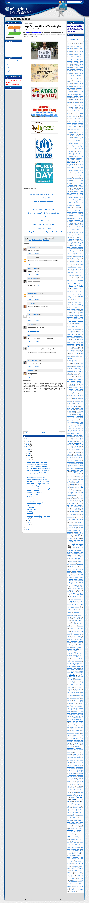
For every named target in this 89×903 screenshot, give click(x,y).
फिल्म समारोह (69, 564)
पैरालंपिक (70, 540)
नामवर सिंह (79, 505)
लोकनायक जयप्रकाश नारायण (76, 719)
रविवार (72, 672)
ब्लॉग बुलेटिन (18, 9)
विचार (73, 730)
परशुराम (70, 522)
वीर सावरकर (79, 779)
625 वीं (75, 240)
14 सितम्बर (81, 116)
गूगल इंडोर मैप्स (80, 395)
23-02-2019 (80, 180)
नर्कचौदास (81, 501)
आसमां (68, 305)
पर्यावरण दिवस (69, 524)
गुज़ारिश (81, 384)
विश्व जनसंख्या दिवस (77, 746)
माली (74, 645)
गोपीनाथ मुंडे (69, 398)
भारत (75, 610)
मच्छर (77, 623)
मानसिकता (79, 644)
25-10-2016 (79, 199)
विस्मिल (79, 778)
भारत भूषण (79, 610)
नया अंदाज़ (76, 501)
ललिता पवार (69, 711)
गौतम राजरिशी (79, 400)
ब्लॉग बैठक (74, 602)
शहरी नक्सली (69, 789)
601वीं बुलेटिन (69, 240)
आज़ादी (76, 296)
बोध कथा (74, 588)
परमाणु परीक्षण (80, 520)
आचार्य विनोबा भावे (78, 291)
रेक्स (78, 705)
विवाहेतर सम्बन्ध (80, 735)
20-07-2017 (76, 156)
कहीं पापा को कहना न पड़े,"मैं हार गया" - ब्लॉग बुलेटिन (39, 489)
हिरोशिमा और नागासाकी (73, 881)
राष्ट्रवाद (73, 690)
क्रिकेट (70, 373)
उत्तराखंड (70, 313)
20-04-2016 (79, 154)
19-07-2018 (71, 151)
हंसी (79, 863)
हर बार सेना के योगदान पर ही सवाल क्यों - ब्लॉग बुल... (39, 468)
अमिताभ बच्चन (70, 272)
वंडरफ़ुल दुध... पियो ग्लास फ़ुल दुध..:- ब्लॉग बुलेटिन (38, 516)
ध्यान (71, 498)
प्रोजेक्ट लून (81, 556)
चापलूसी (77, 408)
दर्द (82, 476)
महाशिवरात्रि (79, 636)
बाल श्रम (75, 579)
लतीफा (76, 709)
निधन (80, 506)
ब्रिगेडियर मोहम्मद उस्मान (73, 590)
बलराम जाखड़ (74, 571)
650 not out (71, 242)
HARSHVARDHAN (33, 360)
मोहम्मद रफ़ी (77, 660)
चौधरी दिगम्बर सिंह (70, 416)
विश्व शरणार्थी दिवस (38, 240)
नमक (68, 501)
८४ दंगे (72, 245)
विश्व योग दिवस (70, 765)
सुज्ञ (28, 346)
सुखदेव (68, 841)
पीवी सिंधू (81, 533)
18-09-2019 (73, 145)
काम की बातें (73, 350)
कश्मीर (72, 347)
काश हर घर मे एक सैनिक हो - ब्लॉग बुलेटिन (36, 472)
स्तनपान (68, 857)
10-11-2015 (79, 92)
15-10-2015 (79, 127)
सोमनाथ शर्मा (76, 852)
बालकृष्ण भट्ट (81, 579)
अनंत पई (73, 266)
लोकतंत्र (68, 719)
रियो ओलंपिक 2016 (72, 703)
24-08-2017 (76, 191)
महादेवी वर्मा (73, 633)
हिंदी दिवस (78, 875)
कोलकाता (69, 369)
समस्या (80, 820)
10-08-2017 (73, 92)
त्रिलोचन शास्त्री (79, 474)
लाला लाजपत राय (74, 713)
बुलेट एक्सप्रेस (74, 585)
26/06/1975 (69, 207)
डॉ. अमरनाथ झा (79, 457)
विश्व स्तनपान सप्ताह (72, 771)
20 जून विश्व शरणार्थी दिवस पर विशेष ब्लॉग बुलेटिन (38, 483)
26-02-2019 (76, 202)
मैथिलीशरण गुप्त (78, 656)
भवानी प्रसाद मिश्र (75, 609)
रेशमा (75, 706)
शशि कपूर (79, 787)
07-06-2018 (73, 75)
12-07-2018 (71, 108)
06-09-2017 (73, 72)
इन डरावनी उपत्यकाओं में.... (45, 198)
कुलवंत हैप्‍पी (71, 360)
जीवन (73, 438)
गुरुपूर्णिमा (69, 392)
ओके (70, 328)
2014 (27, 446)
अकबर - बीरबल (75, 259)
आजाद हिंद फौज (71, 294)
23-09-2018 (71, 185)
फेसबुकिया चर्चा (80, 564)
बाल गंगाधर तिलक (75, 577)
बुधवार (75, 583)
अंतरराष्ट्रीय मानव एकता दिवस (75, 250)
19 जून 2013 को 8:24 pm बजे (33, 309)
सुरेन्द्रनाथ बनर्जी (72, 845)
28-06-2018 (71, 216)
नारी (68, 506)
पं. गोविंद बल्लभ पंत (72, 514)
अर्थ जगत (81, 277)
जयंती (74, 432)
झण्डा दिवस (69, 444)
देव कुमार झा (8, 63)
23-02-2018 (74, 180)
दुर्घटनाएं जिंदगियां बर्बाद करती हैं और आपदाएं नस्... (38, 470)
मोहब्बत (72, 660)
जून (28, 461)
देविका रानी (69, 490)
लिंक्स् (78, 714)
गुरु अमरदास (81, 387)
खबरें (81, 373)
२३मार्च (72, 188)
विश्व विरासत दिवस (72, 768)
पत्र (77, 519)
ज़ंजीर (73, 419)
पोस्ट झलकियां (77, 541)
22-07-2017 (69, 177)
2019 (27, 438)
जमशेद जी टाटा (71, 428)
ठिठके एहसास (71, 452)
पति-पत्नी (73, 519)
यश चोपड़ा (77, 663)
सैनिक (70, 850)
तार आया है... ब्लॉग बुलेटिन (33, 490)
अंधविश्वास (69, 259)
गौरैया (73, 401)
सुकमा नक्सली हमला (74, 839)
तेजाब (80, 473)
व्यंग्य (68, 784)
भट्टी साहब (69, 609)
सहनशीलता (79, 830)
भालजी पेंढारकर (73, 617)
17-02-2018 (73, 135)
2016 (27, 443)
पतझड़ (68, 519)
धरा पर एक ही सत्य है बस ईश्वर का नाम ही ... (44, 201)
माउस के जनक (74, 641)
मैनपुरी (68, 658)
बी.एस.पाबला (80, 580)
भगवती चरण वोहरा (78, 607)
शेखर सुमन (77, 801)
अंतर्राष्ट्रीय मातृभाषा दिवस (76, 258)
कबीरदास (72, 337)
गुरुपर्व (80, 390)
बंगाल (80, 566)
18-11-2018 (79, 145)
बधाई (79, 569)
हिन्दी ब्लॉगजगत (80, 880)
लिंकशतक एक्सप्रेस (72, 714)
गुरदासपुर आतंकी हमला (79, 385)
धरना (73, 497)
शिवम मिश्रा (80, 795)
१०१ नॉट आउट (69, 96)
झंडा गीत (81, 441)
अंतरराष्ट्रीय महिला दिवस (79, 248)
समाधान (73, 822)
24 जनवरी (77, 188)
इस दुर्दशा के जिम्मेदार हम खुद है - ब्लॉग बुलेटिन (37, 479)
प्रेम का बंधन (72, 555)
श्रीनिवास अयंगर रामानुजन (76, 809)
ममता (76, 629)
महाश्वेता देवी (69, 637)
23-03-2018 (77, 181)
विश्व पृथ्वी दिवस (77, 757)
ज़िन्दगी (72, 436)
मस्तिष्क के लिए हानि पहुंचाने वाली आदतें (36, 477)
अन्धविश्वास (79, 267)
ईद (69, 312)
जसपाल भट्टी (69, 435)
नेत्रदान (82, 511)
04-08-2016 (69, 61)
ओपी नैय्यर (69, 329)
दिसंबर (29, 449)
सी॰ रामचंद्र (76, 836)
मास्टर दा (78, 645)
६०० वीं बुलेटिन (78, 239)
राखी (79, 676)
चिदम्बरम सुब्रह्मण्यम (72, 411)
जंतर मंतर (76, 419)
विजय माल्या (73, 732)
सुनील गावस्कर (69, 842)
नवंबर (29, 451)
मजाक (81, 623)
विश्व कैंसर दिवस (77, 744)
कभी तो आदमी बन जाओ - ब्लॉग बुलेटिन (36, 502)
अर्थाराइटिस (76, 278)
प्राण (72, 553)
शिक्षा (75, 795)
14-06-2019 (77, 121)
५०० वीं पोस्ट (74, 237)
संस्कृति (70, 817)
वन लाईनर (78, 722)
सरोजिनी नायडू (71, 828)
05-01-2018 (79, 62)
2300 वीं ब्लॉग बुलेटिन (71, 186)
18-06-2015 (69, 143)
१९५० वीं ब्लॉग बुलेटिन (79, 153)
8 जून (76, 243)
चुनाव (74, 412)
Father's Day (75, 886)
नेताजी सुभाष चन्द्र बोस (73, 511)
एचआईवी (71, 323)
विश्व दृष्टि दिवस (77, 752)
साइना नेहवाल (76, 831)
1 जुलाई (68, 89)
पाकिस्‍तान (75, 530)
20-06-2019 (69, 156)
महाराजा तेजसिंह (79, 633)
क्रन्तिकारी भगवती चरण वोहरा (72, 371)
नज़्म (80, 500)
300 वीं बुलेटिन (71, 229)
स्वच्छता (72, 860)
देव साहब (79, 489)
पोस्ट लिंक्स (69, 543)
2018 (27, 440)
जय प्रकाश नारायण (74, 430)
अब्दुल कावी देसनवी (72, 270)
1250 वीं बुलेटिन (80, 110)
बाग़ (73, 574)
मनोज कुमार (80, 626)
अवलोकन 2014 (80, 285)
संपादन (73, 815)
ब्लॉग (68, 591)
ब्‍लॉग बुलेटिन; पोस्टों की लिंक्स (75, 598)
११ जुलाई (72, 97)
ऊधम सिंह (76, 317)
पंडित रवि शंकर (78, 517)
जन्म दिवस (80, 424)
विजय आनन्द (77, 730)
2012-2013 (69, 161)
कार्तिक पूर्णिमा (80, 351)
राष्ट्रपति (68, 690)
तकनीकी (72, 468)
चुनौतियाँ (74, 414)
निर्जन (68, 508)
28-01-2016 (80, 212)
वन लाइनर (81, 721)
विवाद (75, 735)
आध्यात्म (68, 299)
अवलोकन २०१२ (76, 283)
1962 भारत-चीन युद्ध (72, 154)
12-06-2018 (80, 107)
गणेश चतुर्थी (79, 381)
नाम (75, 505)
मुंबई (80, 649)
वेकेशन (73, 781)
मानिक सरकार (69, 645)
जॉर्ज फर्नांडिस (79, 439)
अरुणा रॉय (81, 274)
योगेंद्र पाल (78, 668)
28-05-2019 (80, 215)
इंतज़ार (76, 305)
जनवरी (29, 526)
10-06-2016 (76, 91)
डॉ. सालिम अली (75, 465)
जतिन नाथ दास (70, 422)
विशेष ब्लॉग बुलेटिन (74, 738)
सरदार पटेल (69, 825)
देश (79, 490)
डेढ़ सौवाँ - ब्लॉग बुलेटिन (78, 455)
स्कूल (82, 853)
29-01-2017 (77, 220)
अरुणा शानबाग (71, 275)
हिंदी (68, 875)
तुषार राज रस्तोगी (71, 473)
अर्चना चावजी (76, 277)
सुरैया (78, 845)
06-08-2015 (76, 70)
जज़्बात (80, 420)
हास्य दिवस (71, 873)
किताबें (70, 353)
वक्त (77, 721)
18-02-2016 (73, 142)
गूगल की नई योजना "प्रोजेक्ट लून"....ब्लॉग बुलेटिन (38, 481)
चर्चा (71, 406)
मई (28, 518)
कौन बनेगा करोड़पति (77, 369)
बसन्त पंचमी (80, 572)
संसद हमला (81, 815)
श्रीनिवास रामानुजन (70, 810)
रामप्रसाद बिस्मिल (78, 687)
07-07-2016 (79, 75)
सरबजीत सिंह (69, 826)
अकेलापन (81, 259)
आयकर (68, 302)
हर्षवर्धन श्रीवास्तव (9, 73)
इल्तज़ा (82, 309)
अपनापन (68, 269)
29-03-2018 (74, 221)
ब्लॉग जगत (79, 591)
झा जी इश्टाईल (76, 444)
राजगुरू (81, 678)
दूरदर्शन (72, 487)
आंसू (80, 288)
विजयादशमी (79, 732)
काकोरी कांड (76, 348)
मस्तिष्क (68, 631)
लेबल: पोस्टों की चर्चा (77, 717)
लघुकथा (75, 708)
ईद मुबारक (73, 312)
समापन (77, 822)
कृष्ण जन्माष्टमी (70, 361)
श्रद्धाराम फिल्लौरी (70, 806)
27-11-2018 (74, 212)
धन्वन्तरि (70, 497)
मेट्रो (74, 652)
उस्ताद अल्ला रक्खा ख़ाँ (75, 315)
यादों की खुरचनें (75, 664)
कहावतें (80, 347)
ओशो (74, 332)
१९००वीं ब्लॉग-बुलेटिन (70, 153)
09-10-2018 (73, 88)
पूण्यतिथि (71, 538)
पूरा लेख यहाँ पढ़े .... (45, 36)
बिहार (76, 580)
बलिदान (68, 572)
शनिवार (77, 786)
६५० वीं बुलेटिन (80, 240)
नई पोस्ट (26, 433)
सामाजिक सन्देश (72, 834)
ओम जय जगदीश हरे (76, 329)
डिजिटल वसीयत (76, 454)
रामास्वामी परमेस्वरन (78, 689)
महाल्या (68, 636)
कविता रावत (31, 370)
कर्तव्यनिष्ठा (70, 340)
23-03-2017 (71, 181)
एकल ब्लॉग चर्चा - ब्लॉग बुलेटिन (76, 321)
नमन (71, 501)
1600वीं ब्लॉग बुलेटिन (75, 134)
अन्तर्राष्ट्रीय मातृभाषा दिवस (71, 267)
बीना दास (81, 582)
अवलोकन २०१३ (70, 285)
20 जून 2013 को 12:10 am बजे (33, 341)
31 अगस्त (77, 229)
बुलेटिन (81, 585)
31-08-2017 (69, 232)
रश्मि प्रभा (72, 675)
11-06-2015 (71, 100)
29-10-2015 (74, 224)
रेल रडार (72, 706)
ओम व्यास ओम (72, 331)
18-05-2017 (79, 142)
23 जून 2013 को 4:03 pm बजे (33, 366)
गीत (78, 384)
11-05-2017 (74, 99)
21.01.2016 (73, 172)
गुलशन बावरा (75, 393)
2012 (27, 527)
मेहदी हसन (76, 655)
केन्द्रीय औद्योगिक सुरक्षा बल (76, 365)
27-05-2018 (71, 210)
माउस (68, 641)
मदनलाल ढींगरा (73, 625)
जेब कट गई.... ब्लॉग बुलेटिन (33, 487)
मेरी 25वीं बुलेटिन (79, 653)
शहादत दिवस (79, 789)
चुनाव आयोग (79, 412)
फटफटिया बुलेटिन (79, 559)
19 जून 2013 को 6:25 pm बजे (33, 253)
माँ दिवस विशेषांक (79, 639)
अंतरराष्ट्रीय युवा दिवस (71, 251)
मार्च (28, 522)
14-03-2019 (74, 119)
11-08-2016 (77, 100)
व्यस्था (72, 784)
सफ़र (71, 820)
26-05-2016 (79, 204)
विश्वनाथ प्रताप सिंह (72, 778)
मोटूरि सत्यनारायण (79, 658)
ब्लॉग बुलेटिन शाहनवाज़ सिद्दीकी (75, 596)
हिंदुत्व (78, 878)
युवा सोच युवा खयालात (71, 666)
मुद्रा (71, 650)
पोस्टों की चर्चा (79, 543)
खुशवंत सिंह (69, 376)
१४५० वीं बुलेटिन (80, 124)
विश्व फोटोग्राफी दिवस (71, 760)
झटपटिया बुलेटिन (78, 443)
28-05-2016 (74, 215)
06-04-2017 (73, 69)
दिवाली (72, 482)
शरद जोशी (74, 787)
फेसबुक (74, 564)
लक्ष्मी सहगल (69, 708)
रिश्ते (77, 703)
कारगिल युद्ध (79, 350)
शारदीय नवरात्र (80, 792)
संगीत (68, 814)
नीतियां (72, 509)
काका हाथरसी (69, 348)
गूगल (75, 395)
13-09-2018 (71, 115)
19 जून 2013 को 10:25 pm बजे (33, 331)
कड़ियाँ (79, 334)
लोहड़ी (74, 721)
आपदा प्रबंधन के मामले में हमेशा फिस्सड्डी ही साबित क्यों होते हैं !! (43, 194)
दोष (76, 493)
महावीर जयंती (74, 636)
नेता (82, 509)
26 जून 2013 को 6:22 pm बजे (33, 376)
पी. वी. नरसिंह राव (75, 533)
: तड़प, (38, 285)
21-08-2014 (76, 170)
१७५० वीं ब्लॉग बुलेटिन (75, 140)
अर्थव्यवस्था (71, 278)
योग (74, 668)
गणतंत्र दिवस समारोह (78, 379)
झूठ (80, 446)
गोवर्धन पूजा (81, 398)
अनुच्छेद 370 (79, 266)
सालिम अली (79, 834)
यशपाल (81, 663)
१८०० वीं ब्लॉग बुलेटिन (70, 146)
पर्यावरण (79, 522)
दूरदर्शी (28, 500)
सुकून (80, 839)
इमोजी (68, 309)
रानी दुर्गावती (71, 684)
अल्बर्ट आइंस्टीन (80, 280)
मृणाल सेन (80, 650)
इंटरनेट (73, 305)
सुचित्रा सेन (74, 841)
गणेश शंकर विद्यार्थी (70, 382)
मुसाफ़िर (75, 650)
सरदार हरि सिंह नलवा (77, 825)
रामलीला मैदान (69, 689)
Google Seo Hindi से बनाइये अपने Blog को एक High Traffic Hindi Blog (46, 232)
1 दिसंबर (73, 89)
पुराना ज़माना (69, 536)
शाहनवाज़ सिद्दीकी (72, 794)
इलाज (78, 309)
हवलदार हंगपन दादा (75, 870)
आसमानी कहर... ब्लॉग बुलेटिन (34, 485)
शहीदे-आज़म (73, 792)
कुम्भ (78, 358)
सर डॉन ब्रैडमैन (78, 823)
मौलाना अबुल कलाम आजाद (76, 661)
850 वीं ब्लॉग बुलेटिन (78, 245)
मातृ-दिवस (79, 642)
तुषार (80, 471)
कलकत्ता (68, 342)
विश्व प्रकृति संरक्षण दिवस (77, 759)
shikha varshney (32, 268)
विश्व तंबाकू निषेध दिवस (71, 749)
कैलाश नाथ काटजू (78, 368)
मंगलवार (69, 622)
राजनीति (70, 679)
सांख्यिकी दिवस (69, 831)
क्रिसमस (74, 373)
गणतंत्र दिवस (71, 379)
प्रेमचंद (77, 555)
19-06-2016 (80, 150)
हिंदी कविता (73, 875)
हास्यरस (80, 873)
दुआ (76, 484)
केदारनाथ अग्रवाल (75, 363)
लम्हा (80, 709)
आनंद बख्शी (74, 299)
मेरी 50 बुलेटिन (70, 655)
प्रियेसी (80, 553)
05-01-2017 (73, 62)
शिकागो (80, 794)
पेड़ (82, 538)
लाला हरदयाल (80, 713)
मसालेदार (80, 629)
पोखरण (75, 540)
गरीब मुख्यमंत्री (79, 382)
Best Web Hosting (56, 899)
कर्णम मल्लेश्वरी (80, 339)
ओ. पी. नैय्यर (81, 326)
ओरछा (78, 331)
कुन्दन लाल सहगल (75, 356)
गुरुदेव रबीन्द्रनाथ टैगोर (74, 390)
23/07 (80, 185)
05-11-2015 (76, 67)
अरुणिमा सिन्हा (78, 275)
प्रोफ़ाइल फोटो (71, 558)
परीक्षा (75, 522)
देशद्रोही (72, 492)
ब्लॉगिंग (72, 606)
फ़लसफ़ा (74, 561)
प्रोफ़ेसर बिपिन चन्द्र (78, 558)
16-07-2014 (69, 132)
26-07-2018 (78, 205)
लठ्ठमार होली (81, 708)
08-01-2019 (79, 78)
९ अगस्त (68, 247)
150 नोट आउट (70, 129)
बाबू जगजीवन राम (80, 575)
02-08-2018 (76, 51)
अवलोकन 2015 (72, 286)
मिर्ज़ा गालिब (73, 647)
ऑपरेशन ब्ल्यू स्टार (31, 507)
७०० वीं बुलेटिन (77, 242)
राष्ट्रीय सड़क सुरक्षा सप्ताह (75, 698)
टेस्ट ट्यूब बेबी (72, 449)
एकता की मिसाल (74, 320)
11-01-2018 (78, 97)
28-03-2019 (77, 213)
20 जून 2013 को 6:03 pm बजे (33, 355)
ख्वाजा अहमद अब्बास (71, 377)
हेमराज (80, 881)
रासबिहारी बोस (75, 700)
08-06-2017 (69, 80)
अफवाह (81, 269)
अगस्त (29, 457)
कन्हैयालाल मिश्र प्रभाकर (78, 336)
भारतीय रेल (69, 612)
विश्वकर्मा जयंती (80, 776)
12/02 (82, 108)
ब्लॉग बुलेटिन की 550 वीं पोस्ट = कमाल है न (37, 464)
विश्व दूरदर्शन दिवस (75, 751)
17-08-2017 (76, 137)
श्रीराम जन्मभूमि (78, 810)
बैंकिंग (82, 586)
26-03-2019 (73, 204)
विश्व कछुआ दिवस (75, 743)
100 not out (69, 94)
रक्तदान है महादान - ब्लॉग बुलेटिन (34, 492)
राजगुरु (77, 678)
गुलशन (70, 393)
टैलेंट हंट (77, 449)
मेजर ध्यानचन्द (69, 652)
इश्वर (79, 310)
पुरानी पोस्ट (61, 433)
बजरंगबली (69, 569)
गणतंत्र (82, 377)
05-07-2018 (79, 65)
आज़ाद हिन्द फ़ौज (70, 296)
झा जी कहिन (76, 446)
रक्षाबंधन (77, 669)
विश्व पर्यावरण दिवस (31, 509)
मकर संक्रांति (69, 623)
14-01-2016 (71, 118)
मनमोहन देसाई (74, 626)
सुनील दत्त (76, 842)
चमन (68, 406)
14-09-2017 (80, 123)
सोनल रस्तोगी (69, 852)
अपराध (73, 269)
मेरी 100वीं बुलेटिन (80, 652)
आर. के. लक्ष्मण (74, 302)
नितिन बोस (76, 506)
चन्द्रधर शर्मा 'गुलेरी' (79, 403)
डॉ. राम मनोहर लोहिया (79, 462)
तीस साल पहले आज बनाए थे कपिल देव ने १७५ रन (44, 209)
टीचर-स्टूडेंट (76, 447)
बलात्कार (79, 571)
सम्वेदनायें (81, 822)
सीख (80, 836)
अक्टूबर (29, 453)
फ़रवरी (29, 524)
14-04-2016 (80, 119)
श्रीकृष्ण (80, 807)
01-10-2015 (79, 46)
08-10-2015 (79, 81)
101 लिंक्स (76, 96)
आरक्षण (80, 302)
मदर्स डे (79, 625)
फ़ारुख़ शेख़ (73, 563)
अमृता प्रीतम (78, 272)
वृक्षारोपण (68, 781)
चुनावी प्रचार (69, 414)
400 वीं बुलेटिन (80, 234)
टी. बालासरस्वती (70, 447)
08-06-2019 (76, 80)
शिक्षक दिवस (69, 795)
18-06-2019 (76, 143)
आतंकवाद (81, 296)
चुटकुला (81, 411)
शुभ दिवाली (79, 799)
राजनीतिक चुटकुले (78, 679)
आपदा (68, 301)
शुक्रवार (73, 799)
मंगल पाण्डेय (78, 620)
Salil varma (80, 889)
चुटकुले (70, 412)
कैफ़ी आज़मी (71, 368)
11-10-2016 (75, 102)
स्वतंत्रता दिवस (78, 860)
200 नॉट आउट (70, 159)
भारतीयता (79, 615)
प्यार (73, 547)
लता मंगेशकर (71, 709)
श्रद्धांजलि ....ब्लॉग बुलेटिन (33, 474)
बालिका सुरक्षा (71, 580)
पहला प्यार (70, 525)
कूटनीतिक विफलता (78, 360)
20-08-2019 (73, 158)
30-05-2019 (71, 226)
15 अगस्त (70, 126)
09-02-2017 (76, 83)
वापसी (68, 727)
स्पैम (78, 858)
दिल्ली (73, 481)
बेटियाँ (78, 586)
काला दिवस (29, 511)
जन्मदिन (69, 427)
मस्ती (72, 631)
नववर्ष (68, 505)
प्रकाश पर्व (74, 548)
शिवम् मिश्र (72, 797)
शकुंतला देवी (77, 784)
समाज (68, 822)
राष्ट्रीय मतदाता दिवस (73, 697)
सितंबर (29, 455)
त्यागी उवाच (69, 474)
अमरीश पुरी (79, 270)
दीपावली (72, 484)
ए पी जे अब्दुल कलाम (76, 318)
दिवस (68, 482)
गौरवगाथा (69, 401)
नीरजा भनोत (77, 509)
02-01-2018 (76, 48)
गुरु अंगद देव (75, 387)
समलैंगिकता (76, 820)
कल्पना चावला (75, 342)
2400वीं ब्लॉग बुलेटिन (74, 193)
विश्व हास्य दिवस (80, 771)
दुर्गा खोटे (80, 484)
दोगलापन (72, 493)
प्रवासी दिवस (76, 552)
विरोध (71, 735)
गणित (68, 381)
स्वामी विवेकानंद (78, 861)
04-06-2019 (79, 59)
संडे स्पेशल (78, 814)
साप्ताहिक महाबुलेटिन (71, 833)
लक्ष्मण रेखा (80, 706)
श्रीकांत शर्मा (75, 807)
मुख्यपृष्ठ (43, 432)
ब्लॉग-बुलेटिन (77, 604)
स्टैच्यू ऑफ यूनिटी (78, 855)
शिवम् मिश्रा (8, 71)
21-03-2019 (79, 169)
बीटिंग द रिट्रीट (71, 582)
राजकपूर (72, 678)
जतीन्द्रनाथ (76, 422)
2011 (27, 529)
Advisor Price (49, 899)
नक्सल (82, 498)
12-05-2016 (74, 107)
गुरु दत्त (76, 389)
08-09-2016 (73, 81)
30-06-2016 (77, 226)
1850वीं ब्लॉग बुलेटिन (79, 146)
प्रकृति (78, 548)
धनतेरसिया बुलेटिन (80, 495)
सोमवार (81, 852)
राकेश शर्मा (75, 676)
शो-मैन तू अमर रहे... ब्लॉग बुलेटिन (34, 515)
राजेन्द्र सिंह (72, 682)
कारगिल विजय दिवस (71, 351)
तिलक (70, 471)
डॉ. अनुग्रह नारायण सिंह (71, 457)
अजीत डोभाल (75, 264)
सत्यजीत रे (70, 818)
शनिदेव (73, 786)
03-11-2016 (76, 57)
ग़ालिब (68, 384)
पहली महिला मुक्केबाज (73, 527)
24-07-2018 (69, 191)
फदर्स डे (70, 561)
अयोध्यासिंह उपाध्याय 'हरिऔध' (72, 274)
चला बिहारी (76, 406)
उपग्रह (80, 313)
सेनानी (78, 849)
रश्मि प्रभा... (8, 64)
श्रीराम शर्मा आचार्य (70, 812)
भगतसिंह (72, 607)
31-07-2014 (79, 231)
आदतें (80, 297)
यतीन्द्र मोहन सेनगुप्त (70, 663)
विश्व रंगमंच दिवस (78, 765)
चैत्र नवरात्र (79, 414)
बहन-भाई (68, 574)
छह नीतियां (29, 476)
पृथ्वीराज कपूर (77, 538)
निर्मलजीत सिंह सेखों (75, 508)
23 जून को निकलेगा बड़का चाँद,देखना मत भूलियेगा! (44, 224)
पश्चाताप (75, 524)
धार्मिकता (80, 497)
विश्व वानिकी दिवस (79, 767)
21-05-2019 (69, 170)
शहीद (68, 791)
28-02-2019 (71, 213)
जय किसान (78, 428)
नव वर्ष (80, 503)
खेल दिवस (79, 376)
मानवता (68, 644)
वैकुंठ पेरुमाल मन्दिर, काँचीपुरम (45, 228)
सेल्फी (82, 849)
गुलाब (72, 395)
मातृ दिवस (74, 642)
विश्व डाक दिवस (78, 748)
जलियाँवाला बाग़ (70, 433)
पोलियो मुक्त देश (80, 540)
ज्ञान (77, 441)
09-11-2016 (79, 88)
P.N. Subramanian (33, 314)
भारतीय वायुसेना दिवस (77, 612)
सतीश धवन (81, 817)
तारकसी (78, 470)
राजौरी (82, 682)
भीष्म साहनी (69, 618)
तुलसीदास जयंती (75, 471)
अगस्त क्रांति (77, 261)
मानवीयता (73, 644)
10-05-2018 (69, 91)
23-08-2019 (80, 183)
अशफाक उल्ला (75, 288)
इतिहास (80, 307)
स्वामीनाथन (69, 863)
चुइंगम (78, 411)
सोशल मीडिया (71, 853)
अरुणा (29, 335)
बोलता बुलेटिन (80, 588)
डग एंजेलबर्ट (78, 452)
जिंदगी (80, 435)
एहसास (68, 326)
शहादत (74, 789)
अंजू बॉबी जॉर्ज (71, 248)
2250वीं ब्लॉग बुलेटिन (76, 178)
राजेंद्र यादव (77, 681)
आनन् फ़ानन (79, 299)
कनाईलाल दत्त (69, 336)
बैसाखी (70, 588)
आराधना (68, 304)
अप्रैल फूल (77, 269)
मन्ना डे (82, 628)
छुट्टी (73, 417)
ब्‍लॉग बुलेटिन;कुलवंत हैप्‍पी (76, 599)
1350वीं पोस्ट (75, 116)
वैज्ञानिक (77, 781)
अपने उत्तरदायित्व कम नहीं (33, 494)
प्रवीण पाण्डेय (31, 303)
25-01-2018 (76, 194)
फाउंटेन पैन (79, 561)
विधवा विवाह (77, 733)
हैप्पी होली (69, 883)
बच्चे (72, 567)
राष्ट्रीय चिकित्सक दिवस (75, 692)
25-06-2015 (69, 197)
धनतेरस (73, 495)
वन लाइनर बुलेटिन (72, 722)
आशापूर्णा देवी (79, 304)
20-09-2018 (79, 158)
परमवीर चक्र (73, 520)
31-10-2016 (76, 232)
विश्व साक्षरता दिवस (79, 770)
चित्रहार (77, 409)
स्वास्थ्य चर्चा (75, 863)
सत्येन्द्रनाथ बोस (76, 818)
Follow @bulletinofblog (72, 39)
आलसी (73, 304)
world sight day (72, 891)
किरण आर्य (76, 353)
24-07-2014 (79, 189)
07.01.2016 (73, 78)
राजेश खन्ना (77, 682)
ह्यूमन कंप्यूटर (79, 883)
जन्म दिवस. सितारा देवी (76, 425)
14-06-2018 (71, 121)
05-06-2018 (73, 65)
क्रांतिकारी (81, 371)
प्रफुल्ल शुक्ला (69, 552)
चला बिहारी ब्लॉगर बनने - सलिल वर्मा (13, 61)
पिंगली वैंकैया (76, 532)
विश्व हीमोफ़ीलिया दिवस (72, 775)
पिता (80, 532)
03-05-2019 (73, 56)
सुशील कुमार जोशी (75, 847)
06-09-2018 (79, 72)
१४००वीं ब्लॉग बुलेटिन (72, 124)
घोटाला (73, 403)
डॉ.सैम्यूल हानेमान (77, 466)
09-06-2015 (69, 86)
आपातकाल (74, 301)
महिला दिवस (76, 637)
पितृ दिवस (69, 533)
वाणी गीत (8, 69)
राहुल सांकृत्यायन (74, 701)
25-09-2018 (73, 199)
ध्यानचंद (75, 498)
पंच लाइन (78, 514)
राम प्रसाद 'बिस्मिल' (78, 684)
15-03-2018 (76, 126)
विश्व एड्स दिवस (77, 740)
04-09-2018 (76, 61)
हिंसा (82, 878)
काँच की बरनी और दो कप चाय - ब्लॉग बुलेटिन (37, 466)
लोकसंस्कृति (69, 721)
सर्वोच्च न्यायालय (79, 828)
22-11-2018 (76, 177)
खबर (77, 373)
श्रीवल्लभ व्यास (78, 812)
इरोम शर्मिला (73, 309)
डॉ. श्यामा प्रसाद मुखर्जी (73, 463)
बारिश (70, 577)
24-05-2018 (73, 189)
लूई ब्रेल (73, 716)
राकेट (71, 676)
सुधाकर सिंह (79, 841)
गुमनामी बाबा (71, 385)
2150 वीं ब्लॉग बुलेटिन (75, 173)
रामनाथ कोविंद (70, 687)
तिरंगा (82, 470)
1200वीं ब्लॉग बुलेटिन (72, 110)
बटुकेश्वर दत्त (75, 569)
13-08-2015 (80, 113)
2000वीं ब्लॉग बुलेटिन (77, 159)
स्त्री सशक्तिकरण (75, 857)
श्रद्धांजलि (77, 804)
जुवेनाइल (73, 439)
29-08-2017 (77, 223)
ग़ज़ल (78, 377)
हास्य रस (75, 873)
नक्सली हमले (76, 500)
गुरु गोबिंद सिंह (71, 389)
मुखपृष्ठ (8, 2)
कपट (68, 337)
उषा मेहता (69, 315)
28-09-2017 (80, 218)
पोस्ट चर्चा (71, 541)
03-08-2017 (79, 56)
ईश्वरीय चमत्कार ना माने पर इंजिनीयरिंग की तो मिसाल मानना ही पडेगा (43, 213)
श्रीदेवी (68, 809)
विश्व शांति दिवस (71, 770)
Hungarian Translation (66, 899)
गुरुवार (74, 392)
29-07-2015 (71, 223)
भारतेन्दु (68, 617)
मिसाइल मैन (69, 649)
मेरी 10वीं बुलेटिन (71, 653)
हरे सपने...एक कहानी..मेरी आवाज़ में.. (45, 216)
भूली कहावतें (30, 513)
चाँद (81, 406)
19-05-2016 (74, 150)
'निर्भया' (78, 43)
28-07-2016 (77, 216)
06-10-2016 (69, 73)
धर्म (76, 497)
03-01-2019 (79, 53)
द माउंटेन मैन (78, 476)
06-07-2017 (69, 70)
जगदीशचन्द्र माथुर (74, 420)
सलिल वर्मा (70, 830)
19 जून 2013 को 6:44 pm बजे (33, 274)
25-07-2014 (76, 197)
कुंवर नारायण (79, 355)
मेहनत (80, 655)
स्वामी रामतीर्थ (69, 861)
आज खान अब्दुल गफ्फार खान (78, 293)
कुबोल (81, 356)
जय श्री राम (81, 430)
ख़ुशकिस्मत (75, 374)
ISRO (72, 888)
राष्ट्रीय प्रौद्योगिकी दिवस (71, 695)
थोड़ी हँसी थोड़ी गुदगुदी (71, 476)
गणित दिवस (73, 381)
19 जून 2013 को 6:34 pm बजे (33, 263)
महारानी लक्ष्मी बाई (77, 634)
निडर (71, 506)
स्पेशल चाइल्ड (74, 858)
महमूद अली (77, 631)
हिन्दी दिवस (74, 880)
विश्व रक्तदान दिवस (70, 767)
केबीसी (74, 366)
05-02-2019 (69, 64)
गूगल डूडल (71, 396)
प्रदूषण (75, 550)
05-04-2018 (76, 64)
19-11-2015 (79, 151)
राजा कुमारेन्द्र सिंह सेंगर (10, 67)
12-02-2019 (71, 105)
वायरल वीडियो (73, 727)
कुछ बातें (68, 356)
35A (71, 234)
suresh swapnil (32, 257)
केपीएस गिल (69, 366)
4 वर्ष (75, 234)
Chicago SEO (42, 899)
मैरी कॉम (72, 658)
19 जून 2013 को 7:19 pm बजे (33, 288)
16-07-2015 (76, 132)
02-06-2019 (69, 51)
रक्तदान (72, 669)
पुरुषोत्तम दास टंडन (76, 536)
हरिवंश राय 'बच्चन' (75, 866)
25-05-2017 (79, 196)
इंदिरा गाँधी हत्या (71, 307)
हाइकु (81, 870)
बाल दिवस (71, 579)
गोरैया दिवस (75, 398)
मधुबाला (68, 626)
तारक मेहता (73, 470)
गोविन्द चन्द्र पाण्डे (72, 400)
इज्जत (76, 307)
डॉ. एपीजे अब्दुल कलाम (77, 460)
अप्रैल (29, 520)
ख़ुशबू (80, 374)
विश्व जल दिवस (70, 748)
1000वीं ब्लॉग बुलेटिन (77, 94)
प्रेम (68, 555)
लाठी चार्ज (75, 711)
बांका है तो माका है (45, 220)
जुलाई (29, 459)
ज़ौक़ (74, 441)
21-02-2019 (73, 169)
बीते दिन (77, 582)
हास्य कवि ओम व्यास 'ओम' (78, 872)
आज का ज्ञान (69, 293)
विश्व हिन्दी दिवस (72, 773)
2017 (27, 441)
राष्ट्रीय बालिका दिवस (79, 695)
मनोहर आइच (71, 628)
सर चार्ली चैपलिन (72, 823)
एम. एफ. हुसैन (77, 323)
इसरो (82, 310)
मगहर (74, 623)
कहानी (76, 347)
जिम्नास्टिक (77, 436)
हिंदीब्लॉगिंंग (74, 878)
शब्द (81, 786)
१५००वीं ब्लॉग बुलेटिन (77, 129)
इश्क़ (69, 310)
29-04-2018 (80, 221)
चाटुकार (68, 408)
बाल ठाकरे (81, 577)
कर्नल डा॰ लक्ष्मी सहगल (78, 340)
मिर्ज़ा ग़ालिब (79, 647)
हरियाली (68, 866)
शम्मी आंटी (69, 787)
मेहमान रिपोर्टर (70, 656)
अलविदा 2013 (73, 280)
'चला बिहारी (69, 43)
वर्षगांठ (80, 724)
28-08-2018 (74, 218)
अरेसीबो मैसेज (69, 277)
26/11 (78, 207)
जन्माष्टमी (81, 427)
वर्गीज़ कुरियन (74, 724)
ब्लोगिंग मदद (77, 606)
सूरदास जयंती (73, 849)
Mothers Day (73, 889)
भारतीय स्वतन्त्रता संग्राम (71, 615)
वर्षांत (68, 725)
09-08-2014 (76, 86)
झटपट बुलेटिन (71, 443)
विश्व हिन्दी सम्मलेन (79, 773)
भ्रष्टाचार (73, 620)
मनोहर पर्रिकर (77, 628)
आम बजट (79, 301)
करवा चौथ (74, 339)
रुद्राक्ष (81, 703)
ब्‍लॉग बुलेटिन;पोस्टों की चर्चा (72, 601)
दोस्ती (79, 493)
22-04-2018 (79, 175)
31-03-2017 (73, 231)
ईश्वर (77, 312)
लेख (76, 716)
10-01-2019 (79, 89)
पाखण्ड (80, 530)
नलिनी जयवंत (74, 503)
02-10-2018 (73, 53)
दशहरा (75, 477)
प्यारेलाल (77, 547)
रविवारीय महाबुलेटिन (79, 672)
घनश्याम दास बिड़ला (79, 401)
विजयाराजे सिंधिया (70, 733)
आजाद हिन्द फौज (79, 294)
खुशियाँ (74, 376)
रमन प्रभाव (76, 671)
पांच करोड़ (69, 530)
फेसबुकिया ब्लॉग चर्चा (73, 566)
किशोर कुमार (74, 355)
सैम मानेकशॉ (75, 850)
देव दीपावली (74, 489)
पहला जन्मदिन (80, 524)
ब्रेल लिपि (79, 590)
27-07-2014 (77, 210)
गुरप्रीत (70, 387)
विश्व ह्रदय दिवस (73, 776)
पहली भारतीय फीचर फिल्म (78, 525)
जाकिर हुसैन (76, 435)
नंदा (78, 498)
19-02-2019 (77, 148)
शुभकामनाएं (69, 801)
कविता (76, 345)
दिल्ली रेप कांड (78, 481)
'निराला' (74, 43)
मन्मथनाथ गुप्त (71, 629)
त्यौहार (74, 474)
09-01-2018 (69, 83)
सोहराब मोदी (78, 853)
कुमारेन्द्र (69, 358)
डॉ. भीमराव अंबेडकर (70, 462)
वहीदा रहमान (73, 725)
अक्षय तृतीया (71, 261)
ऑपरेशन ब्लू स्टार (74, 326)
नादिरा (72, 505)
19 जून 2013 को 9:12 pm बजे (33, 320)
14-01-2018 (77, 118)
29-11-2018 (80, 224)
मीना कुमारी (76, 649)
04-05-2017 (73, 59)
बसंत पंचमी (74, 572)
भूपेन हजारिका (76, 618)
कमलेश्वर (77, 337)
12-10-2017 (77, 108)
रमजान (72, 671)
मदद (68, 625)
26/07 (74, 207)
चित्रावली (81, 409)
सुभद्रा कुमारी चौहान (75, 844)
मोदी (68, 660)
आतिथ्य (70, 297)
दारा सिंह (77, 479)
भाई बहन (70, 610)
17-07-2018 (69, 137)
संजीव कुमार (73, 814)
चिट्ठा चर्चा (72, 409)
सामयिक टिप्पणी (80, 833)
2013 (27, 448)
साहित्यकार (69, 836)
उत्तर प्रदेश (81, 312)
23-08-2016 (74, 183)
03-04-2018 (76, 54)
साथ (81, 831)
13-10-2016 (77, 115)
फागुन (68, 563)
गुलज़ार (81, 392)
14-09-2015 (74, 123)
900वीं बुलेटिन (74, 247)
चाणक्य (73, 408)
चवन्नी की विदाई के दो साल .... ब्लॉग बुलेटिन (37, 462)
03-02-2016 (69, 54)
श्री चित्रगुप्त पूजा (77, 806)
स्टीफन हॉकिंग (71, 855)
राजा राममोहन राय (70, 681)
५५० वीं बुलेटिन (71, 239)
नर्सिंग (70, 503)
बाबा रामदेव (73, 575)
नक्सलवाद (70, 500)
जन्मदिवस (75, 427)
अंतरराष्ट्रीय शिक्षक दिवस (76, 253)
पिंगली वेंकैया (69, 532)
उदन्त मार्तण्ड (76, 313)
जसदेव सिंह (79, 433)
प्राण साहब (76, 553)
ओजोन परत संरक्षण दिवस (77, 328)
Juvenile (76, 888)
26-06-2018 (69, 205)
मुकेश (68, 650)
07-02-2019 (76, 73)
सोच (80, 850)
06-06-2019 (79, 69)
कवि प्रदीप (78, 344)
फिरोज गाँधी (79, 563)
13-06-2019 (74, 113)
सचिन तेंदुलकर (75, 817)
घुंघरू (28, 505)
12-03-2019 (77, 105)
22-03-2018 (73, 175)
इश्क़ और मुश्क (74, 310)
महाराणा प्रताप (69, 634)
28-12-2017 (71, 220)
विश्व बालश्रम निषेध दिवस (75, 762)
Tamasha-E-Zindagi (33, 293)
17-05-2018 (79, 135)
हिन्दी (70, 880)
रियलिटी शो (81, 701)
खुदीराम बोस (69, 374)
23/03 (76, 185)
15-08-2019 (73, 127)
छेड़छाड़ (77, 417)
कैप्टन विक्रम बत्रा (80, 366)
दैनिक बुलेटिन (77, 492)
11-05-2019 (80, 99)
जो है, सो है (45, 205)
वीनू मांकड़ (73, 779)
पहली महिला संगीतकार (77, 528)
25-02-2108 (73, 196)
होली (74, 883)
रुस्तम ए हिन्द (73, 705)
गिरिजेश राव (73, 384)
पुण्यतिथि (78, 535)
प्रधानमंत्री (79, 550)
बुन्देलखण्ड (80, 583)
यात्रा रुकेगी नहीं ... (31, 498)
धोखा (68, 498)
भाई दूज (81, 609)
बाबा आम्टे (77, 574)
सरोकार (81, 826)
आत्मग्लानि (75, 297)
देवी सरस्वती (75, 490)
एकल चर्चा (81, 320)
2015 (27, 445)
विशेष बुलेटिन (80, 736)
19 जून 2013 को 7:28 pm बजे (33, 299)
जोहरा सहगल (69, 441)
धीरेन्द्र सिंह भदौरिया (32, 279)
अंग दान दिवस (80, 247)
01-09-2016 (73, 46)
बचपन (68, 567)
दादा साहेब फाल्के (70, 479)
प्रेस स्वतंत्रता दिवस (74, 556)
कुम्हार (82, 358)
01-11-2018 (69, 48)
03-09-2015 (69, 57)
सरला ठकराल (76, 826)
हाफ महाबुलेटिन (70, 872)
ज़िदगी (68, 436)
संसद (77, 815)
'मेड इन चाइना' (75, 45)
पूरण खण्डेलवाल (31, 247)
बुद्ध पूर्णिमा (70, 583)
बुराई (68, 585)
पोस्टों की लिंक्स (77, 545)
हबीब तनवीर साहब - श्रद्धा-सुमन (34, 503)
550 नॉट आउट (80, 237)
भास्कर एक (80, 617)
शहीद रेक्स (29, 496)
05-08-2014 (69, 67)
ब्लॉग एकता (73, 591)
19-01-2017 (71, 148)
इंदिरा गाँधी (81, 305)
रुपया (68, 705)
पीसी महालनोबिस (71, 535)
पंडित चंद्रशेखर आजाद (75, 516)
